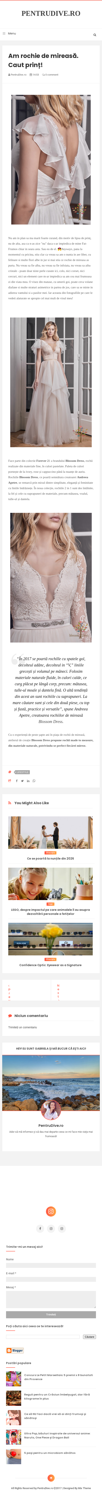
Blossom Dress (50, 721)
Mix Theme (84, 1486)
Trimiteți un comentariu (22, 1025)
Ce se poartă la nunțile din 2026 (50, 858)
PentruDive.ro (51, 13)
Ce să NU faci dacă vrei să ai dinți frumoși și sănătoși (55, 1414)
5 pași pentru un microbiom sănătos (49, 1451)
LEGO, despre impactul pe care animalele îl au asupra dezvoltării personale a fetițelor (50, 912)
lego (50, 904)
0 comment (50, 74)
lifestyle (22, 772)
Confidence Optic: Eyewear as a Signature (50, 965)
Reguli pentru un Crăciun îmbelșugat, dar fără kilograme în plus (57, 1395)
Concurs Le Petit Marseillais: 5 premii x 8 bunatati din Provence (58, 1375)
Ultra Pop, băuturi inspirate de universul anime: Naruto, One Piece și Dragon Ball (57, 1433)
